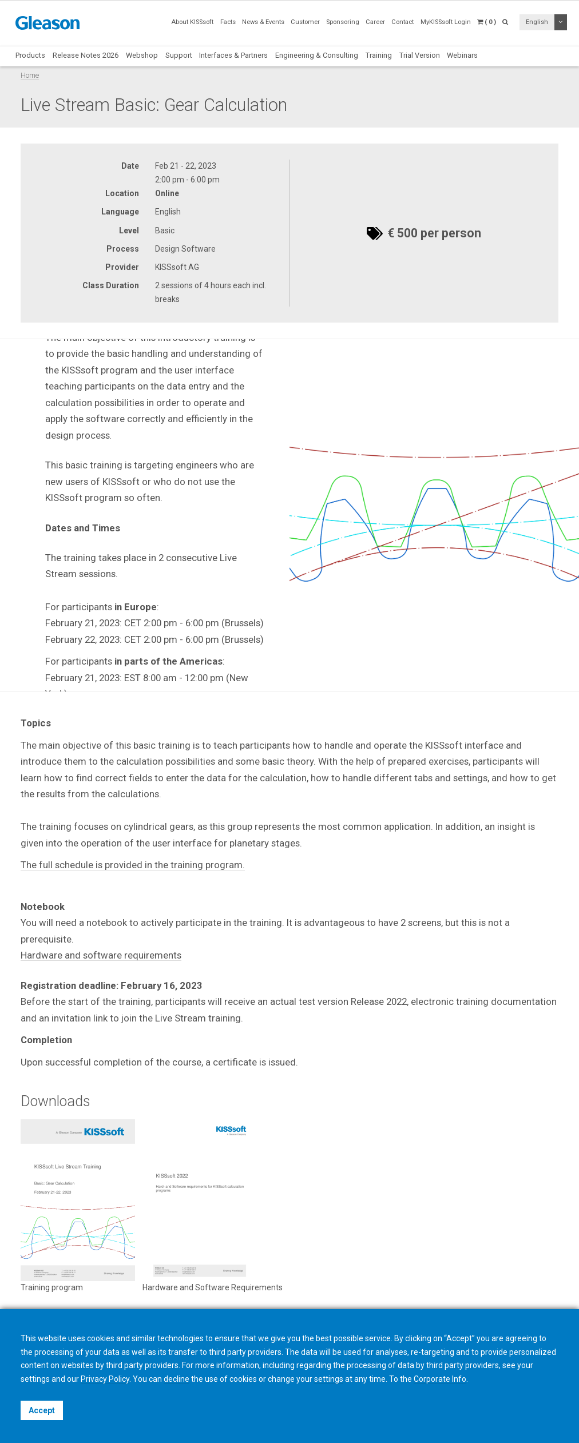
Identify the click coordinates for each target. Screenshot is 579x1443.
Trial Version (419, 55)
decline (176, 1379)
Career (375, 22)
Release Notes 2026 (85, 55)
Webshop (142, 55)
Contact (402, 22)
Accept (42, 1410)
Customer (305, 22)
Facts (228, 22)
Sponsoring (342, 22)
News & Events (263, 22)
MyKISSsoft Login (446, 22)
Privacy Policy (105, 1379)
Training (379, 55)
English (537, 22)
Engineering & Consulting (316, 55)
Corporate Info (440, 1379)
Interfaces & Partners (233, 55)
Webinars (462, 55)
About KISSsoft (192, 22)
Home (30, 75)
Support (178, 55)
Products (30, 55)
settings (328, 1379)
